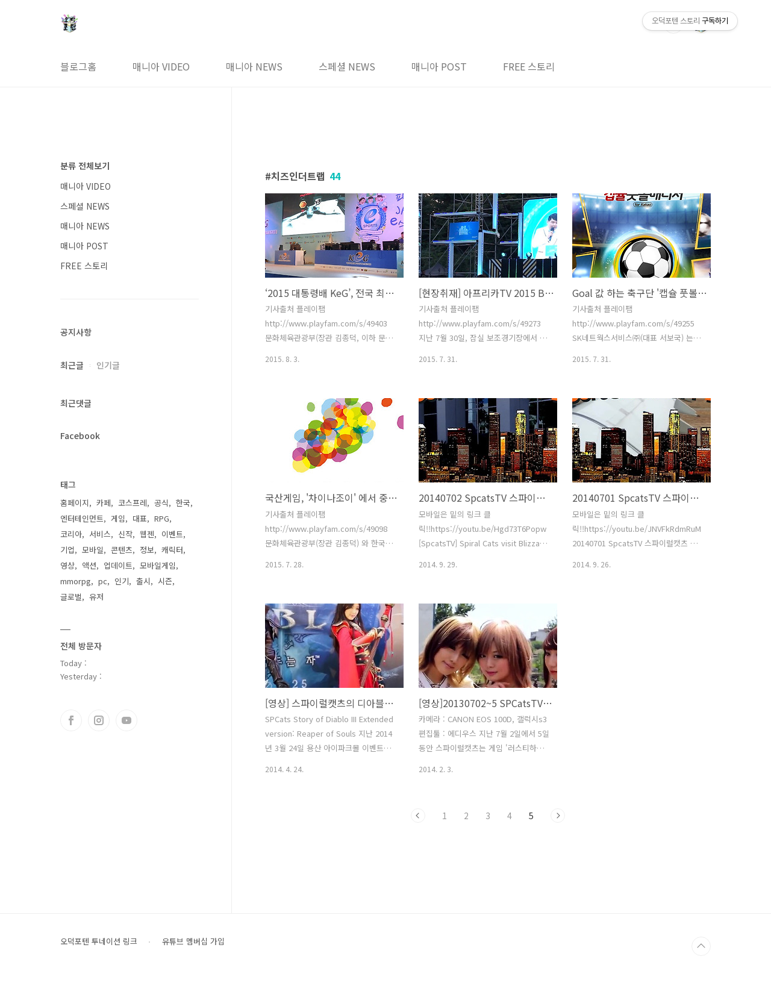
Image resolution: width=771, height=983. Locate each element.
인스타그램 (99, 720)
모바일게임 (158, 565)
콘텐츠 (122, 549)
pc (102, 581)
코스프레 (132, 502)
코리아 (71, 534)
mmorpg (75, 581)
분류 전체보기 (85, 166)
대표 (140, 518)
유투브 (126, 720)
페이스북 (71, 720)
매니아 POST (439, 66)
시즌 (165, 581)
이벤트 (172, 534)
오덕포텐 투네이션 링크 (98, 941)
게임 (118, 518)
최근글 (72, 365)
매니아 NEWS (254, 66)
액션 (89, 565)
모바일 (93, 549)
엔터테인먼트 (82, 518)
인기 (121, 581)
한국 (183, 502)
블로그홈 (78, 66)
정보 (147, 549)
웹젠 (147, 534)
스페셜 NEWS (347, 66)
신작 (125, 534)
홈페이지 (74, 502)
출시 (143, 581)
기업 (67, 549)
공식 (161, 502)
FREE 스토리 (529, 66)
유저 (96, 596)
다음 (558, 815)
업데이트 (118, 565)
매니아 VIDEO (161, 66)
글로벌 (71, 596)
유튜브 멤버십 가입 (193, 941)
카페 (103, 502)
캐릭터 (172, 549)
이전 (418, 815)
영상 (67, 565)
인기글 (108, 365)
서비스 (100, 534)
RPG (161, 518)
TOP (701, 946)
